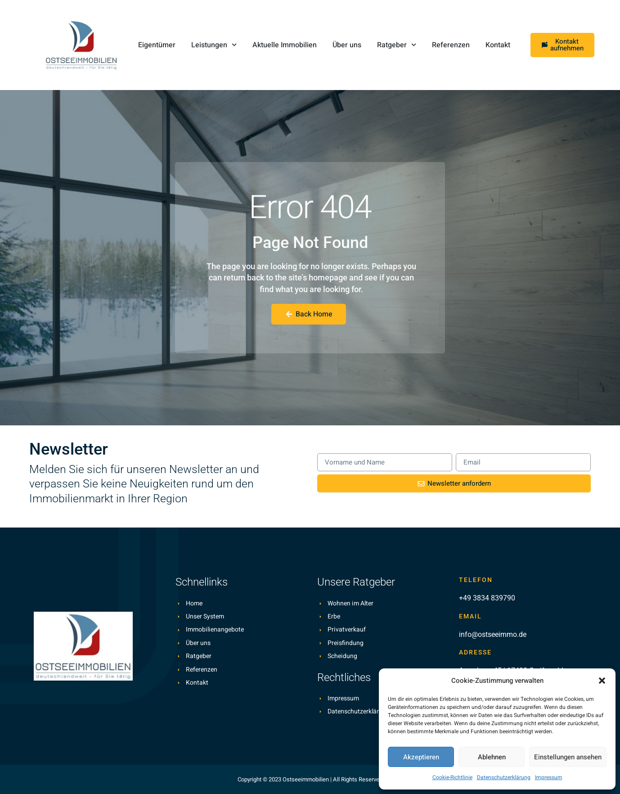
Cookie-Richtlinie (452, 777)
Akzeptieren (421, 757)
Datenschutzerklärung (503, 777)
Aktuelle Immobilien (284, 45)
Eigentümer (156, 45)
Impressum (548, 777)
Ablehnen (492, 757)
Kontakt (497, 45)
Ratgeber (396, 45)
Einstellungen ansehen (568, 757)
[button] (602, 680)
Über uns (346, 45)
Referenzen (451, 45)
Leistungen (214, 45)
